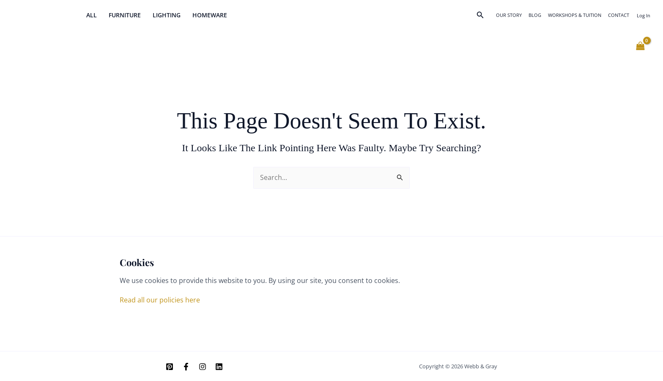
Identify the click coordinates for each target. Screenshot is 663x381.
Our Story (509, 15)
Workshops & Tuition (574, 15)
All (91, 15)
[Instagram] (202, 366)
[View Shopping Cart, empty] (640, 46)
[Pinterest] (169, 366)
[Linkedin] (219, 366)
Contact (618, 15)
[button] (480, 15)
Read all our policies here (160, 300)
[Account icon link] (643, 15)
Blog (535, 15)
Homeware (209, 15)
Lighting (167, 15)
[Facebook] (186, 366)
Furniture (125, 15)
